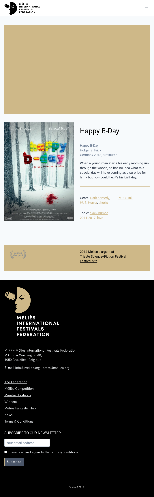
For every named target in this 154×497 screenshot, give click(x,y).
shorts (103, 203)
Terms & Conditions (18, 421)
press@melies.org (56, 368)
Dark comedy (99, 198)
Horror (92, 203)
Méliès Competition (19, 388)
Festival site (88, 261)
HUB (83, 203)
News (8, 415)
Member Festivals (17, 395)
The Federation (15, 382)
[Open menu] (146, 8)
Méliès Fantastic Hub (20, 408)
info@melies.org (27, 368)
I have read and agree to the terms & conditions (41, 452)
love (100, 218)
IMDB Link (125, 198)
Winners (10, 402)
